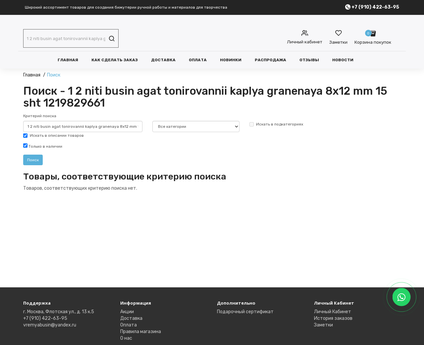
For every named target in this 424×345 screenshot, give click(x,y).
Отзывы (309, 60)
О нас (126, 338)
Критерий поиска (39, 116)
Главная (68, 60)
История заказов (333, 318)
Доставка (163, 60)
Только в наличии (42, 146)
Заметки (323, 325)
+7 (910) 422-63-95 (45, 318)
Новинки (230, 60)
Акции (127, 312)
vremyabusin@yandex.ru (49, 325)
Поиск (53, 75)
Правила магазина (140, 331)
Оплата (198, 60)
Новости (342, 60)
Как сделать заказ (114, 60)
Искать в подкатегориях (276, 124)
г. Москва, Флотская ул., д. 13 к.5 (58, 312)
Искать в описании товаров (53, 135)
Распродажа (270, 60)
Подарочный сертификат (245, 312)
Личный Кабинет (332, 312)
